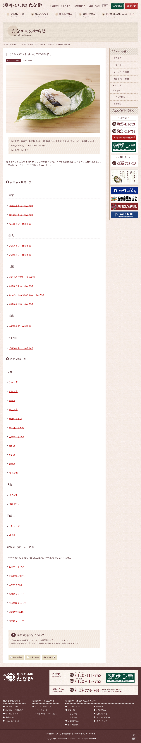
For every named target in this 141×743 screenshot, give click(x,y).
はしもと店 (14, 526)
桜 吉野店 (13, 473)
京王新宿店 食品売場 (20, 224)
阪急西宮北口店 (16, 612)
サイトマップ (101, 721)
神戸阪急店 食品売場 (20, 326)
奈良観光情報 (73, 724)
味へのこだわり (12, 714)
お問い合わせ (101, 714)
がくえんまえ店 (16, 427)
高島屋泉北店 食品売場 (21, 304)
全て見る (117, 58)
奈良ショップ (15, 418)
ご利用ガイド (42, 710)
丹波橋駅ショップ (17, 603)
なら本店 (13, 382)
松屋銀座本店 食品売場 (21, 205)
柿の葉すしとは (12, 706)
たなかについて (74, 706)
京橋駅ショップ (16, 594)
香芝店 (12, 455)
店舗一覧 (71, 710)
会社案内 (100, 706)
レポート (118, 85)
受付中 (117, 91)
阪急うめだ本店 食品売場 (22, 277)
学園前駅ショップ (17, 576)
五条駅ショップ (16, 567)
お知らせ (117, 65)
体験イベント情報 (121, 79)
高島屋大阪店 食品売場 (21, 286)
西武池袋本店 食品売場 (21, 215)
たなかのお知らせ (13, 721)
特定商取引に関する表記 (46, 714)
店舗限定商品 (73, 721)
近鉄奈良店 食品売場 (20, 246)
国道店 (12, 400)
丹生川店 (13, 409)
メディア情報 (119, 97)
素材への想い (11, 717)
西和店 (12, 446)
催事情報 (117, 104)
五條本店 (13, 391)
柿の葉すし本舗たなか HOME (15, 44)
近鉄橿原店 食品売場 (20, 255)
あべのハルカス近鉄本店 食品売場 (26, 295)
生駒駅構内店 (15, 585)
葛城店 (12, 464)
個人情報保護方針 (103, 717)
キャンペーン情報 (36, 44)
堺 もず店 (13, 495)
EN (105, 6)
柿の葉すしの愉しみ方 (14, 710)
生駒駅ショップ (16, 437)
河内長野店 (14, 504)
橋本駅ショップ (16, 621)
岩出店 (12, 535)
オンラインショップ (43, 706)
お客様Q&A (101, 710)
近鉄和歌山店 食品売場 (21, 348)
